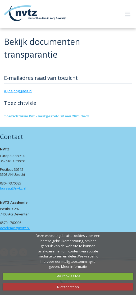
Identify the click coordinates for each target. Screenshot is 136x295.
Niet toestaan (68, 286)
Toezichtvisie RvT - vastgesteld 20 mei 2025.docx (46, 116)
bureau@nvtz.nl (13, 188)
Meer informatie (74, 266)
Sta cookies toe (68, 276)
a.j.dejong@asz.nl (18, 91)
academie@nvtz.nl (15, 227)
